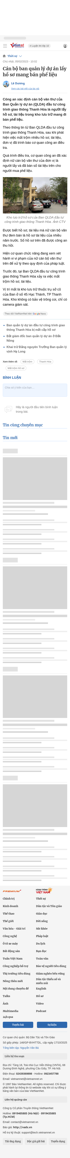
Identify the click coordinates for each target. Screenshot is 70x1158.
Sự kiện (52, 1024)
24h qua (8, 1017)
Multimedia (10, 1011)
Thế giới (8, 921)
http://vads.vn (22, 1127)
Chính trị (9, 898)
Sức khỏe (42, 928)
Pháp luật (42, 936)
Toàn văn (42, 958)
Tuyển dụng (58, 1141)
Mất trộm (27, 361)
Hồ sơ (39, 996)
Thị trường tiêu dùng (16, 973)
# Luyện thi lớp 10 (39, 45)
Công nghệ (10, 936)
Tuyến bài (18, 1024)
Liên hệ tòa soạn (14, 1056)
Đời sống (42, 921)
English (41, 988)
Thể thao (8, 913)
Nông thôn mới (13, 981)
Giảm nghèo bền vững (50, 973)
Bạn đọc (41, 951)
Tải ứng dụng (13, 1141)
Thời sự (12, 56)
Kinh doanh (10, 906)
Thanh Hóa (45, 361)
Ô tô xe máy (10, 943)
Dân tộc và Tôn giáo (49, 906)
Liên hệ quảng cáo (16, 1099)
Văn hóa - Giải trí (14, 928)
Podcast (41, 1011)
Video (40, 1003)
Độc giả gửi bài (36, 1141)
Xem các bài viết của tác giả (25, 88)
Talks (6, 996)
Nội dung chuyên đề (16, 988)
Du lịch (40, 943)
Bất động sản (11, 951)
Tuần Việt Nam (12, 958)
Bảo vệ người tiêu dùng (51, 966)
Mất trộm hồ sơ (16, 368)
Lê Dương (18, 83)
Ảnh (5, 1003)
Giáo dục (41, 913)
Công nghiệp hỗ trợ (15, 966)
